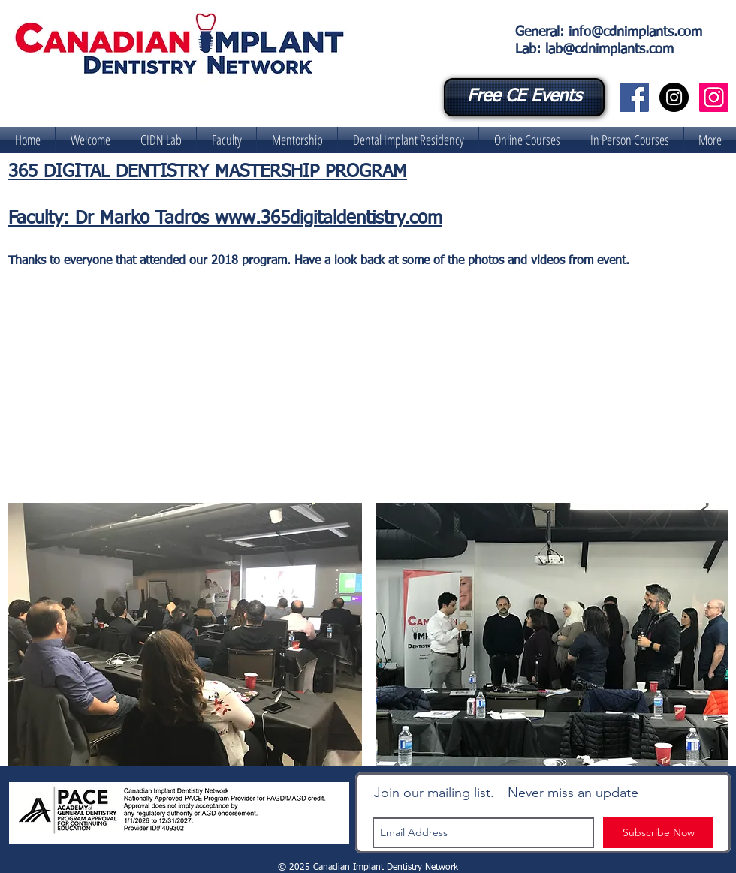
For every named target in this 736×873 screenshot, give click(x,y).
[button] (160, 140)
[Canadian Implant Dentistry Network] (634, 97)
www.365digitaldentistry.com (328, 218)
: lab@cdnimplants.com (605, 49)
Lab (525, 49)
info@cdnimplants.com (635, 32)
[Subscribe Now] (658, 832)
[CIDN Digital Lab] (713, 97)
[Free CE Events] (524, 97)
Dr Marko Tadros (145, 218)
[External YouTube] (376, 391)
